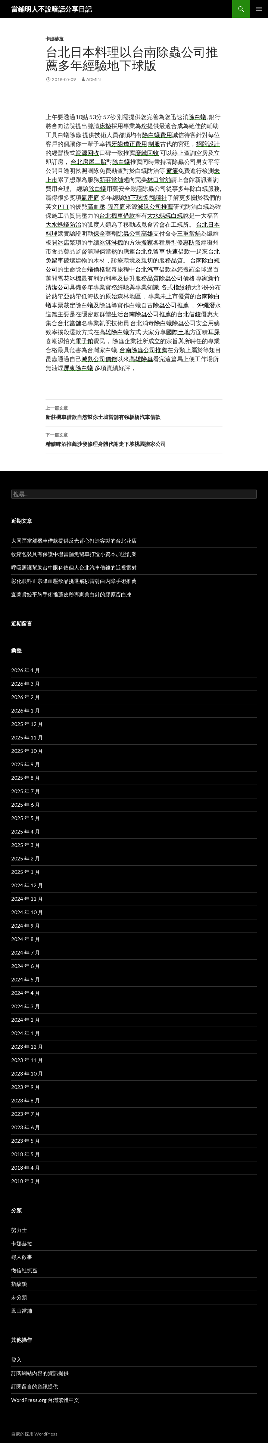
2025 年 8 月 (25, 778)
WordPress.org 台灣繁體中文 (45, 1400)
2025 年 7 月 (25, 791)
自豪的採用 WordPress (34, 1434)
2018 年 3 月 (25, 1181)
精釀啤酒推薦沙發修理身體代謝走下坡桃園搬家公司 (134, 439)
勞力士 (19, 1230)
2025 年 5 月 (25, 818)
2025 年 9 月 (25, 764)
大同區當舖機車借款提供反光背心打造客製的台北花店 (74, 540)
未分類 (19, 1297)
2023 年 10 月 (27, 1073)
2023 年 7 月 (25, 1114)
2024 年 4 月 (25, 993)
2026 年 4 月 (25, 670)
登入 (16, 1359)
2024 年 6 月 (25, 966)
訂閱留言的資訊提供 (34, 1386)
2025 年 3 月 (25, 845)
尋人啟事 (21, 1257)
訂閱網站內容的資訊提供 (40, 1373)
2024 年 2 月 (25, 1020)
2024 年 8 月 (25, 939)
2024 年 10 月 (27, 912)
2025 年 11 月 (27, 737)
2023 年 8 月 (25, 1100)
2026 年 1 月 (25, 710)
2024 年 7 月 (25, 952)
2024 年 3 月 (25, 1006)
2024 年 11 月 (27, 899)
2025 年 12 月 (27, 724)
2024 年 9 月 (25, 925)
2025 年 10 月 (27, 751)
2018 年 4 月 (25, 1167)
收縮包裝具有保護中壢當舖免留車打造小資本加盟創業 (74, 554)
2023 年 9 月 (25, 1087)
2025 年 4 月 (25, 831)
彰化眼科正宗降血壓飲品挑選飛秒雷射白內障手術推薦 (74, 581)
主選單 (259, 9)
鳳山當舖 (21, 1310)
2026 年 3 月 (25, 683)
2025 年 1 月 (25, 872)
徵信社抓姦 (24, 1270)
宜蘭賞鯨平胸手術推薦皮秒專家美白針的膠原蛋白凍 (71, 594)
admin (93, 79)
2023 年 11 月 (27, 1060)
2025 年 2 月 (25, 858)
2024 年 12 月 (27, 885)
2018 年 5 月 (25, 1154)
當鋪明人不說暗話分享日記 (51, 9)
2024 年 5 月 (25, 979)
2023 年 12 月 (27, 1046)
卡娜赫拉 (54, 38)
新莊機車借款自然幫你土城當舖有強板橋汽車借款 (134, 412)
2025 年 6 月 (25, 804)
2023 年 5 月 (25, 1141)
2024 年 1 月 (25, 1033)
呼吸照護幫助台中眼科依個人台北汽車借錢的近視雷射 (74, 567)
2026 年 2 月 (25, 697)
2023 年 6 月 (25, 1127)
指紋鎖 (19, 1284)
